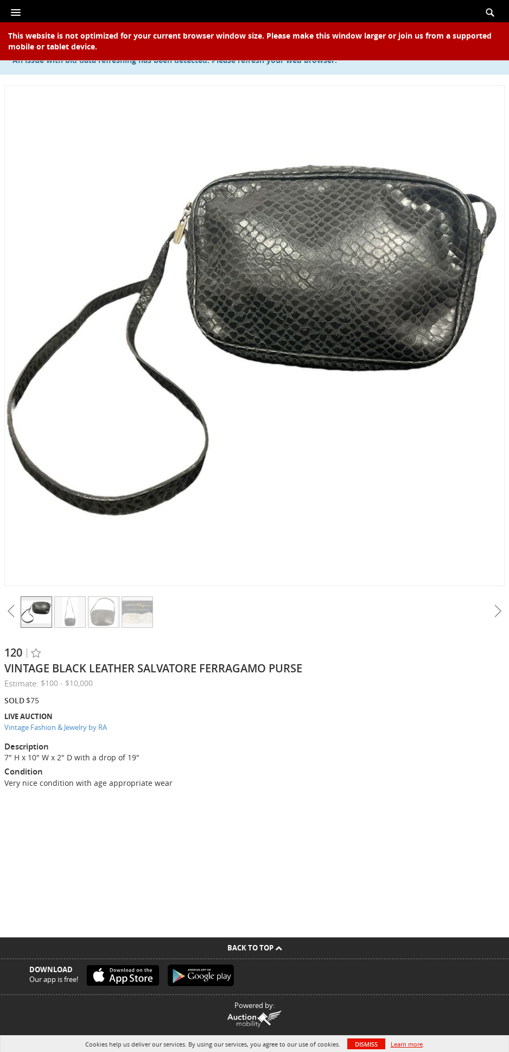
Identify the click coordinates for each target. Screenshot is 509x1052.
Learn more (407, 1044)
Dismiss (366, 1044)
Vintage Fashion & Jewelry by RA (55, 727)
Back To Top (254, 948)
